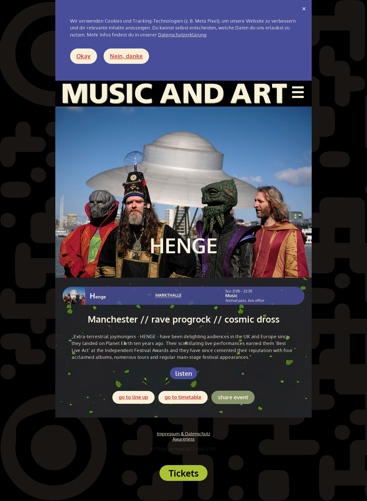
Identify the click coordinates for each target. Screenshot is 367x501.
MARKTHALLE (168, 295)
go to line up (133, 397)
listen (183, 373)
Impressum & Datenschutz (183, 433)
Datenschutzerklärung (182, 34)
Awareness (183, 439)
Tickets (184, 473)
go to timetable (183, 397)
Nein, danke (126, 56)
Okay (83, 56)
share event (233, 397)
